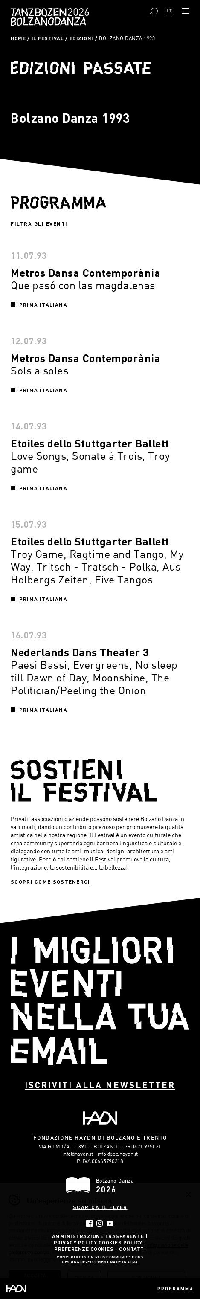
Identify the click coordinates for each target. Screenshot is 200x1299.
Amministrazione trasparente (98, 1236)
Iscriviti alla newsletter (100, 1085)
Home (18, 38)
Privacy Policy (75, 1242)
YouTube (110, 1223)
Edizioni (81, 38)
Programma (175, 1288)
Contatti (132, 1249)
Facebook (89, 1223)
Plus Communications (119, 1257)
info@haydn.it (77, 1153)
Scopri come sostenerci (50, 881)
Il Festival (48, 38)
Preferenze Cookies (83, 1249)
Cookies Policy (120, 1242)
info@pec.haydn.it (118, 1153)
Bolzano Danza (76, 13)
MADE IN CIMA (124, 1262)
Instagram (99, 1223)
